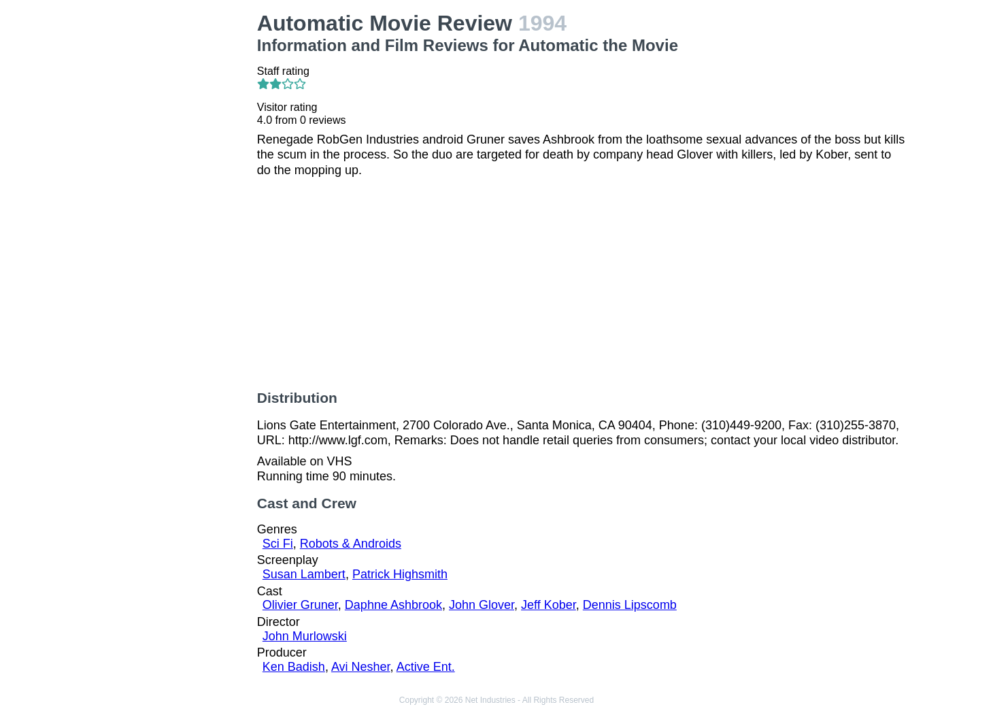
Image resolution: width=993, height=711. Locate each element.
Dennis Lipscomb (630, 605)
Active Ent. (426, 667)
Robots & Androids (350, 543)
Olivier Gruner (300, 605)
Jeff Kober (548, 605)
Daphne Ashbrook (393, 605)
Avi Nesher (360, 667)
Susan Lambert (304, 574)
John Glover (481, 605)
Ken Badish (294, 667)
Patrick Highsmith (400, 574)
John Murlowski (305, 636)
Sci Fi (278, 543)
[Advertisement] (173, 215)
